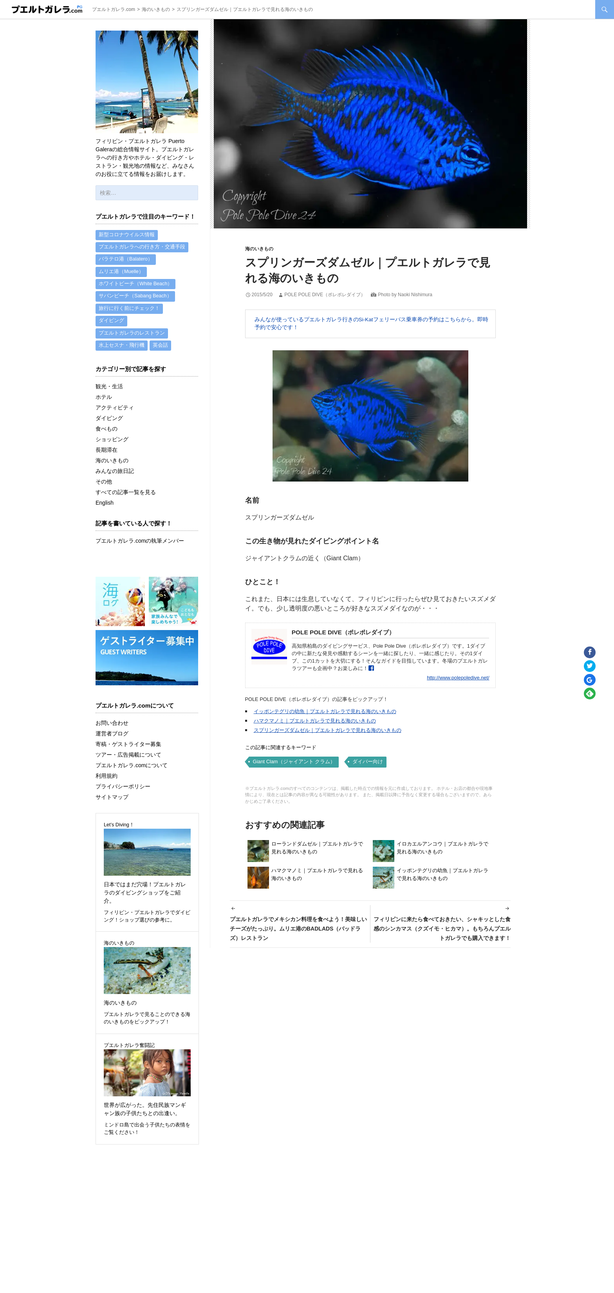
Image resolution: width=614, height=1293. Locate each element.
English (105, 508)
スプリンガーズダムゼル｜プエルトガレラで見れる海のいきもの (327, 730)
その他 (104, 487)
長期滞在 (106, 456)
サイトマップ (112, 803)
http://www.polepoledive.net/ (458, 678)
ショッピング (112, 445)
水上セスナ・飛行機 (121, 351)
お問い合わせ (112, 729)
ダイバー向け (367, 761)
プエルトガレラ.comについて (132, 771)
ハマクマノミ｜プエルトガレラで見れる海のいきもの (315, 721)
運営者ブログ (112, 739)
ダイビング (111, 325)
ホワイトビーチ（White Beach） (135, 286)
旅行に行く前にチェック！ (129, 312)
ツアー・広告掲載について (128, 760)
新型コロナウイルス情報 (127, 235)
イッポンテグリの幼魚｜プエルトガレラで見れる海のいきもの (325, 711)
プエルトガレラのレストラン (132, 338)
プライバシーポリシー (123, 792)
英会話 (160, 351)
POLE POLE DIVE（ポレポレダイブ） (324, 294)
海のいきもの (259, 249)
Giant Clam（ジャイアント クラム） (294, 761)
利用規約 (106, 782)
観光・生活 (109, 392)
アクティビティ (115, 413)
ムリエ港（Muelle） (121, 273)
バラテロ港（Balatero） (126, 260)
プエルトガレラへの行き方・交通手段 (142, 247)
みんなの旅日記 (115, 477)
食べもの (106, 434)
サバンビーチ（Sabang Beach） (135, 299)
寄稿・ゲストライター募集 (128, 750)
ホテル (104, 403)
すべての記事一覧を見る (126, 498)
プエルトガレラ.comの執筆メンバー (140, 546)
